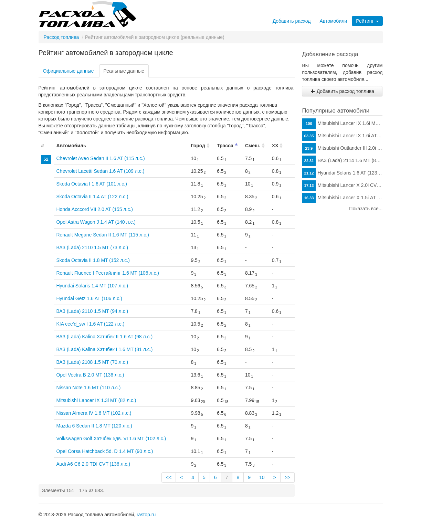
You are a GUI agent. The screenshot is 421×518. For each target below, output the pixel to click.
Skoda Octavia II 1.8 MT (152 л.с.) (93, 260)
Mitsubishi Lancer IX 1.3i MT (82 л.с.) (96, 400)
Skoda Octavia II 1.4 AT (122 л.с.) (92, 196)
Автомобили (333, 21)
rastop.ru (146, 514)
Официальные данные (68, 71)
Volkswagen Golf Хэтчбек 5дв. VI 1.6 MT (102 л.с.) (111, 438)
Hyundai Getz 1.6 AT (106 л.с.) (89, 298)
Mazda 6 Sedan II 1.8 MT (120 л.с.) (94, 426)
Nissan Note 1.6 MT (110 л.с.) (88, 387)
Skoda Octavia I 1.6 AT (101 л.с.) (91, 184)
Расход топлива (61, 37)
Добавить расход (292, 21)
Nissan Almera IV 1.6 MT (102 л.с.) (93, 413)
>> (287, 477)
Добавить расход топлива (342, 91)
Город (198, 145)
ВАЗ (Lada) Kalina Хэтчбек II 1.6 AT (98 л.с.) (104, 336)
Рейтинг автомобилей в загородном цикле (106, 52)
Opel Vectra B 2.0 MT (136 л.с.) (90, 375)
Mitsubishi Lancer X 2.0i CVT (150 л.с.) (342, 185)
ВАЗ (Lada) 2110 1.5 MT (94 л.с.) (92, 311)
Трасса (225, 145)
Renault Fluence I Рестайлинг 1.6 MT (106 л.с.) (107, 273)
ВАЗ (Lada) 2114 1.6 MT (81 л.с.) (342, 161)
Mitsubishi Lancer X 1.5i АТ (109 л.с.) (342, 198)
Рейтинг (367, 21)
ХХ (275, 145)
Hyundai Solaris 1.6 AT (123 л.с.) (342, 173)
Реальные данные (124, 71)
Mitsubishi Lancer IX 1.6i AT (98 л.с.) (342, 136)
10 (262, 477)
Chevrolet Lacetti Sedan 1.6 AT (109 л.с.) (100, 171)
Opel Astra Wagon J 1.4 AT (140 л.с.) (96, 222)
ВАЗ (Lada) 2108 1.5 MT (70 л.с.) (92, 362)
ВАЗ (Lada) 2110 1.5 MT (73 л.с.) (92, 247)
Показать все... (365, 208)
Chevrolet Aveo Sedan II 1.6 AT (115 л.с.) (100, 158)
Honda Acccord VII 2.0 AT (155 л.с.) (94, 209)
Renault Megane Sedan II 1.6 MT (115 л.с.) (102, 234)
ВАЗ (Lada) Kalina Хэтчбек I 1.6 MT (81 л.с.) (104, 349)
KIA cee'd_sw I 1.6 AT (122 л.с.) (90, 324)
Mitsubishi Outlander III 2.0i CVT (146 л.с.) (342, 148)
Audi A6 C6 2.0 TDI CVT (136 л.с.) (93, 464)
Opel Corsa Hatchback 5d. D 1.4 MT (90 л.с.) (104, 451)
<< (168, 477)
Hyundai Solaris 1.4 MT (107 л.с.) (92, 285)
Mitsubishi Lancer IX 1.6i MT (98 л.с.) (342, 123)
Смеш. (252, 145)
